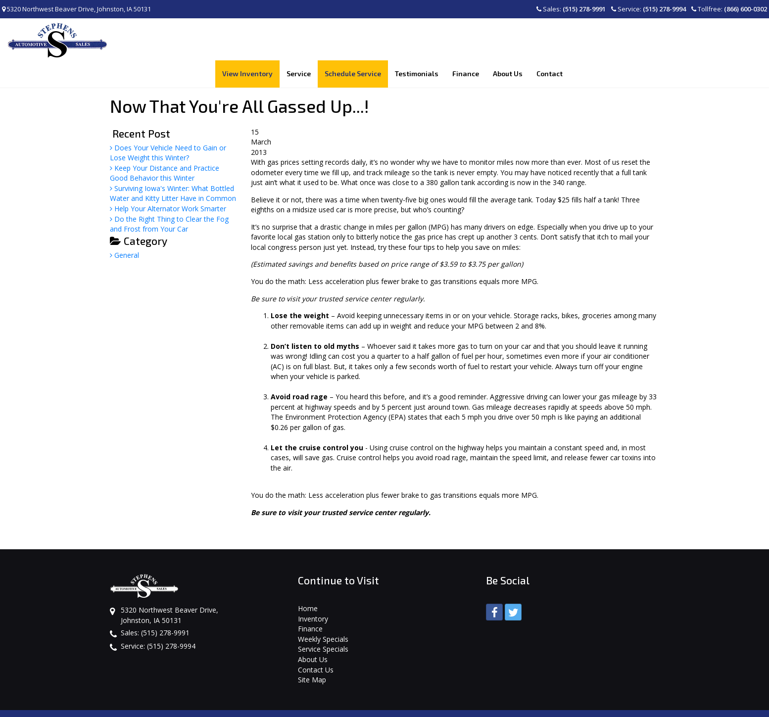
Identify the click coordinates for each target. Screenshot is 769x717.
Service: (648, 8)
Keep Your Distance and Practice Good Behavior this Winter (164, 146)
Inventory (313, 591)
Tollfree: (729, 8)
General (124, 228)
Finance (310, 602)
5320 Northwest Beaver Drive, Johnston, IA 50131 (76, 8)
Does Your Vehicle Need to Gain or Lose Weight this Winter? (168, 126)
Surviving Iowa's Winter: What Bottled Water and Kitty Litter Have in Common (173, 166)
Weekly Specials (323, 612)
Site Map (312, 653)
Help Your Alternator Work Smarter (168, 181)
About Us (313, 632)
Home (308, 581)
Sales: (571, 8)
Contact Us (316, 642)
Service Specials (323, 622)
